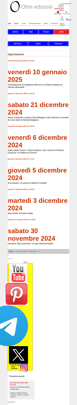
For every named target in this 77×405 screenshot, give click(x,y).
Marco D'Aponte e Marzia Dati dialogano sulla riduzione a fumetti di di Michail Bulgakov (38, 118)
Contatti (61, 5)
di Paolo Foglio (20, 213)
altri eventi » (11, 401)
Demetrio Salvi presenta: (30, 243)
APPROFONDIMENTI (35, 23)
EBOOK (16, 23)
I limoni (61, 10)
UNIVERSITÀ (54, 23)
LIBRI (9, 23)
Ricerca (61, 7)
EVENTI (46, 23)
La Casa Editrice (65, 3)
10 (34, 251)
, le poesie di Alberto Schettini (27, 183)
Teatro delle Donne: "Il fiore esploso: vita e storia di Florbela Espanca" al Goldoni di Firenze (36, 151)
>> (39, 251)
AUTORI (23, 23)
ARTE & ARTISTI (62, 24)
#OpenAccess (59, 8)
